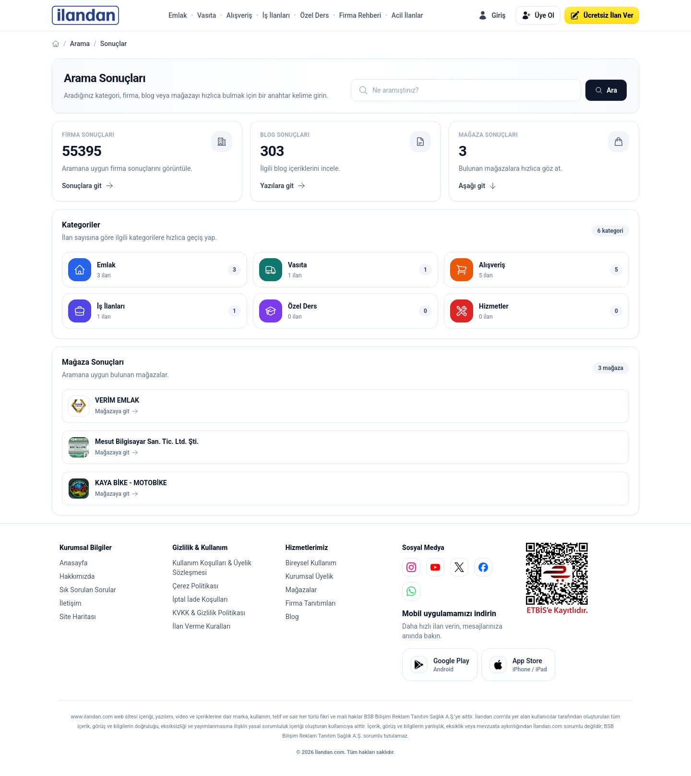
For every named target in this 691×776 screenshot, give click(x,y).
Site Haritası (78, 617)
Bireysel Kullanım (311, 563)
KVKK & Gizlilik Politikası (208, 613)
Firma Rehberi (360, 15)
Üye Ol (538, 15)
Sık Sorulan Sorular (88, 590)
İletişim (71, 603)
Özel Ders (314, 15)
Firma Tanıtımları (311, 603)
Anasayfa (73, 563)
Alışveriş (239, 15)
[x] (459, 567)
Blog (292, 617)
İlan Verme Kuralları (201, 626)
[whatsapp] (411, 591)
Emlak (177, 15)
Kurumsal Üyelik (310, 576)
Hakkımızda (77, 576)
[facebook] (483, 567)
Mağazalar (301, 590)
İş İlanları (276, 15)
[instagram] (411, 567)
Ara (606, 90)
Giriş (491, 15)
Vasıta (206, 15)
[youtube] (435, 567)
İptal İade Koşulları (199, 599)
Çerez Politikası (195, 586)
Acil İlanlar (407, 15)
